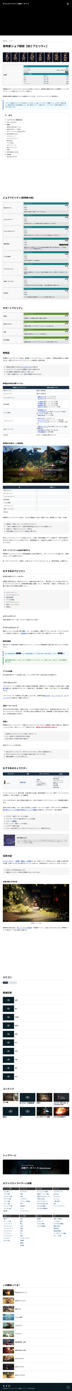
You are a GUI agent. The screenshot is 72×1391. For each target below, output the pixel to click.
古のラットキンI (19, 1367)
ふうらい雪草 (18, 1317)
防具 (21, 1196)
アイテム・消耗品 (25, 1201)
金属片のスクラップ (43, 426)
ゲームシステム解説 (42, 1191)
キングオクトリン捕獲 (60, 1233)
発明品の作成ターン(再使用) (14, 129)
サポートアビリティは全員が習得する (16, 131)
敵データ (39, 1216)
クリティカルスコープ (12, 138)
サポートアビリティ (12, 122)
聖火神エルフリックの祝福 (11, 809)
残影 (7, 688)
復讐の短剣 (23, 782)
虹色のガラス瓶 (42, 407)
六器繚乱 (14, 821)
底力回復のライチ (42, 410)
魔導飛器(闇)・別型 (20, 1342)
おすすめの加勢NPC (42, 1208)
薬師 (16, 1034)
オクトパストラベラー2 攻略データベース (16, 4)
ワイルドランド (8, 1231)
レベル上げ (57, 1221)
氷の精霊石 (40, 403)
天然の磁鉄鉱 (41, 432)
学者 (16, 1059)
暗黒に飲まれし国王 (20, 1350)
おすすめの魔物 (41, 1206)
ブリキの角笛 (10, 143)
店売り (5, 1219)
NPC (21, 1203)
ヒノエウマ (7, 1238)
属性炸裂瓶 (9, 141)
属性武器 (56, 1228)
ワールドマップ (24, 1211)
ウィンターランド (8, 1228)
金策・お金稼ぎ (58, 1219)
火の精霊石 (40, 401)
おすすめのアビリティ (12, 134)
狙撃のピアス (41, 397)
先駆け (8, 149)
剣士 (16, 1076)
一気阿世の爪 (24, 633)
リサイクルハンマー (12, 145)
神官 (16, 1051)
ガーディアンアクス (43, 422)
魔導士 (23, 861)
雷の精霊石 (40, 405)
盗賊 (16, 1000)
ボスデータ (40, 1221)
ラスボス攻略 (40, 1223)
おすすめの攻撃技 (58, 1223)
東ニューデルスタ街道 (24, 927)
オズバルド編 (7, 1199)
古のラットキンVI (20, 1375)
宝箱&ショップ (7, 1216)
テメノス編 (7, 1203)
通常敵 (39, 1219)
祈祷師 (29, 861)
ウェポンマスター (8, 861)
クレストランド (8, 1235)
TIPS (55, 1216)
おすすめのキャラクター (13, 152)
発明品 (8, 125)
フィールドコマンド (59, 1206)
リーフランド (7, 1233)
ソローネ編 (7, 1201)
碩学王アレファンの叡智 (29, 809)
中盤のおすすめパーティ (43, 1196)
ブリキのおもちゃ (42, 412)
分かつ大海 (7, 1240)
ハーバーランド (8, 1223)
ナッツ (22, 1208)
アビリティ (56, 1188)
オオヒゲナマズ (19, 1358)
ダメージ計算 (57, 1235)
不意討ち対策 (40, 1199)
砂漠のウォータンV (20, 1300)
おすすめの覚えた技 (42, 1203)
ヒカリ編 (6, 1191)
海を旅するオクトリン (21, 1292)
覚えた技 (56, 1194)
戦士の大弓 (40, 418)
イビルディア (18, 1325)
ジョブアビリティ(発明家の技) (14, 120)
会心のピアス (41, 398)
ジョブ (5, 982)
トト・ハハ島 (7, 1221)
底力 (55, 1203)
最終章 (5, 1211)
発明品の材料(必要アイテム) (14, 127)
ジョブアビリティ (27, 367)
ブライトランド (8, 1226)
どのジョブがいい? (42, 1201)
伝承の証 (9, 154)
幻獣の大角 (40, 415)
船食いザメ (18, 1309)
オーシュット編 (8, 1206)
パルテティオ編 (8, 1196)
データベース (23, 1188)
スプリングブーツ (11, 136)
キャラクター (23, 1191)
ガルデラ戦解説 (41, 1226)
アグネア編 (7, 1194)
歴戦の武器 (57, 1226)
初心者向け (40, 1188)
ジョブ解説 (23, 1216)
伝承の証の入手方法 (12, 157)
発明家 (17, 861)
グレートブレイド (42, 420)
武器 (21, 1194)
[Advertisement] (36, 21)
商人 (16, 1008)
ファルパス (18, 1334)
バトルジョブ (12, 982)
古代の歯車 (40, 430)
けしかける (57, 1196)
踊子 (16, 1068)
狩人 (16, 1042)
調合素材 (22, 1206)
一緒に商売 (57, 1201)
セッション (57, 1199)
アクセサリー (23, 1199)
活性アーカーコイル (12, 147)
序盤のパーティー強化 (43, 1194)
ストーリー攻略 (7, 1188)
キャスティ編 (7, 1208)
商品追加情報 (57, 1231)
